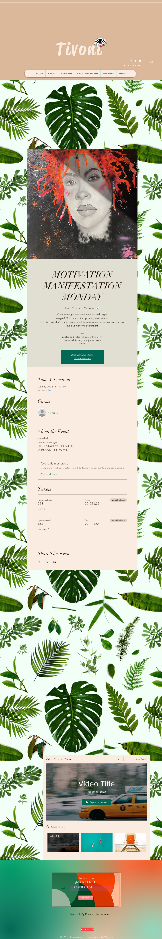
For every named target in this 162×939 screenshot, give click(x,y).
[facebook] (135, 60)
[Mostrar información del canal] (128, 759)
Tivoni (79, 49)
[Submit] (85, 898)
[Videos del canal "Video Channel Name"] (96, 844)
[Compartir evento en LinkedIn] (54, 562)
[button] (151, 61)
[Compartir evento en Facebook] (39, 562)
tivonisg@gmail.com (133, 66)
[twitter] (140, 60)
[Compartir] (119, 759)
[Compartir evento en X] (46, 562)
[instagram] (131, 60)
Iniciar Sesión (140, 759)
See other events (82, 358)
